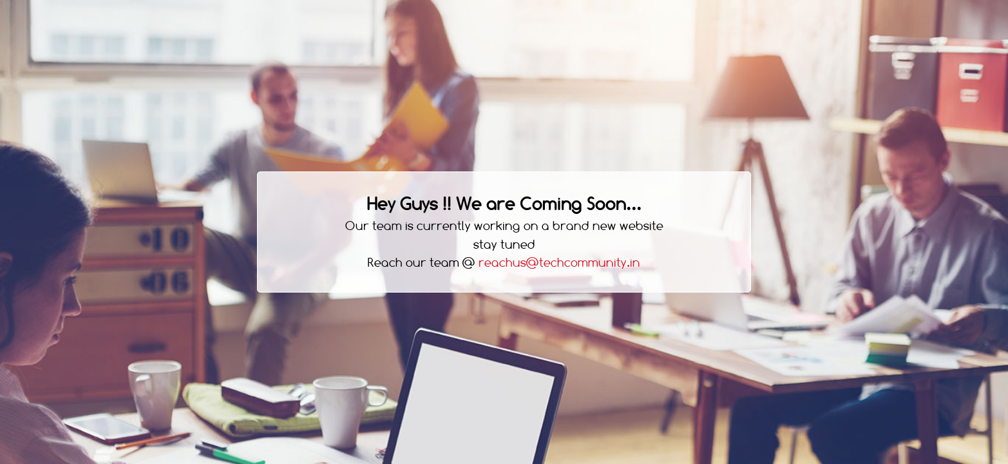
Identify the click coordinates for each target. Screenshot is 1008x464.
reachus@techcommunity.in (559, 262)
